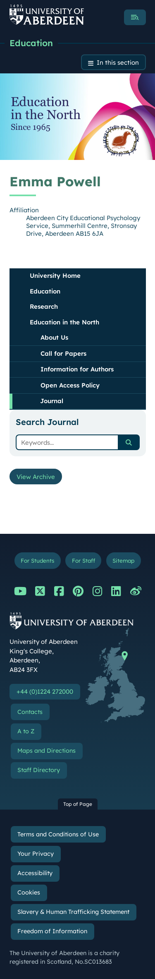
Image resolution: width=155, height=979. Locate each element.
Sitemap (123, 560)
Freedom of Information (52, 931)
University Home (55, 275)
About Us (54, 337)
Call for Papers (63, 353)
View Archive (36, 477)
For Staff (83, 560)
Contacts (30, 712)
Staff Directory (38, 770)
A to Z (25, 731)
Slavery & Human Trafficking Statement (73, 912)
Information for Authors (77, 369)
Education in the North (64, 322)
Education (31, 43)
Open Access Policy (70, 385)
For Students (37, 560)
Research (44, 306)
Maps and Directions (46, 750)
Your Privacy (35, 853)
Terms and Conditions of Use (58, 834)
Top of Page (77, 804)
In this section (118, 62)
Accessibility (34, 873)
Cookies (28, 892)
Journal (51, 401)
